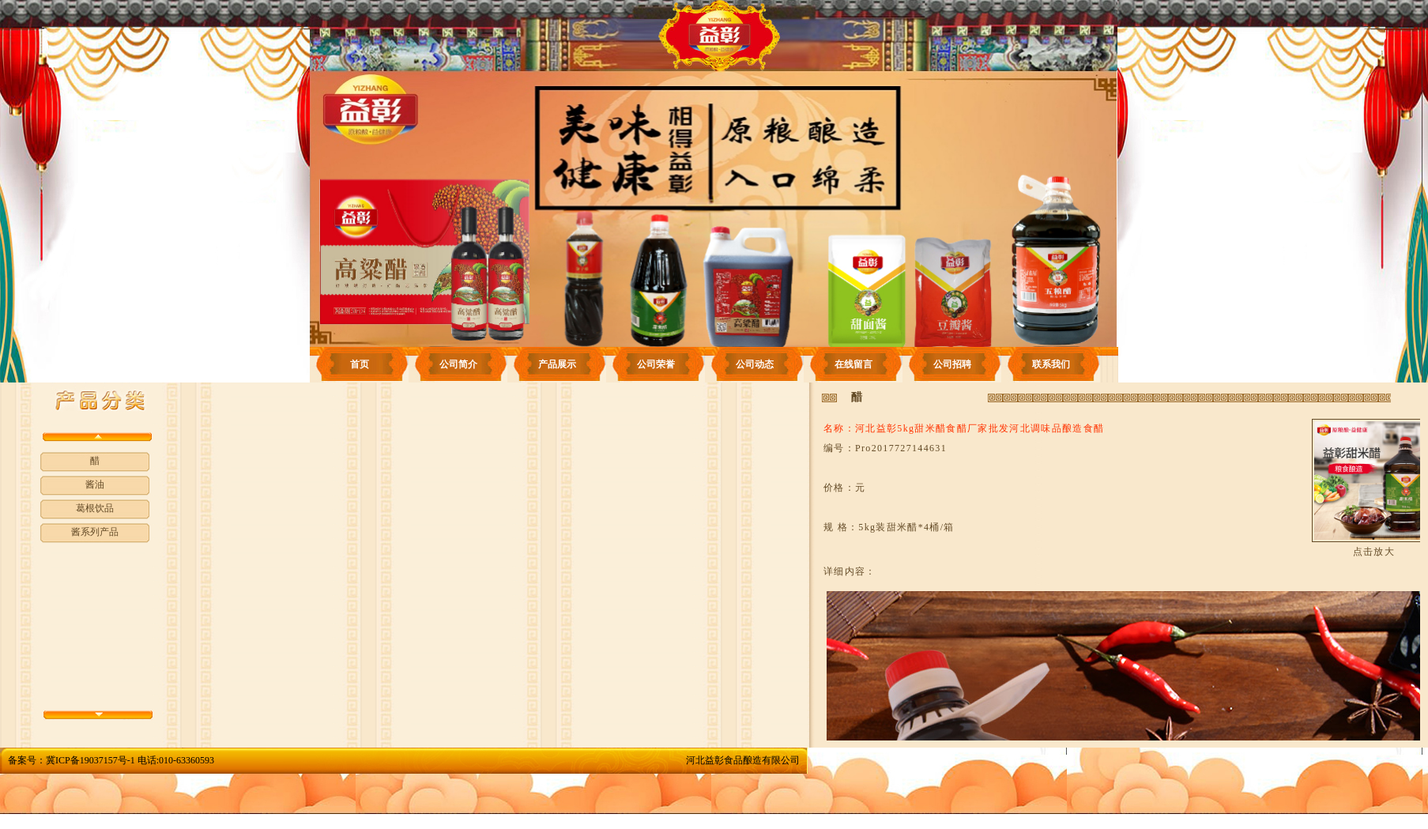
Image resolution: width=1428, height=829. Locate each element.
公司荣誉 (656, 364)
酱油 (94, 484)
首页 (359, 364)
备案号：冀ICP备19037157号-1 (71, 760)
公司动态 (755, 364)
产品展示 (557, 364)
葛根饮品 (95, 508)
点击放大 (1374, 551)
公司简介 (458, 364)
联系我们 (1051, 364)
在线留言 (853, 364)
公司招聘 (952, 364)
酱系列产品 (95, 531)
